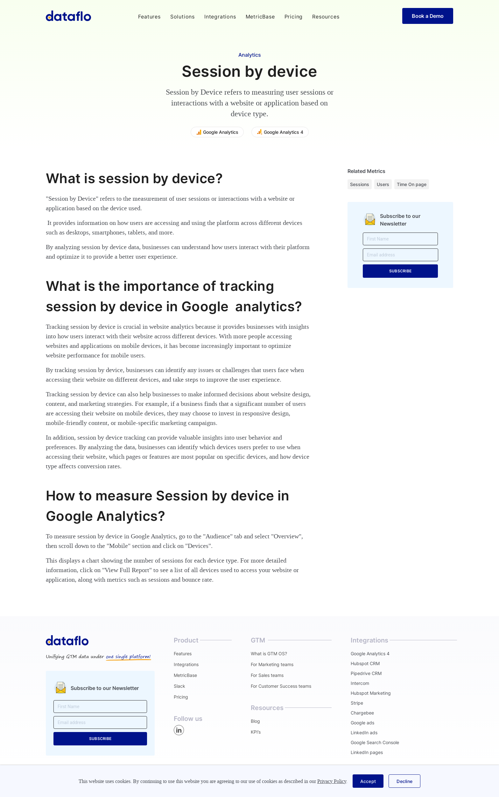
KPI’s (256, 732)
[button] (149, 16)
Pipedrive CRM (366, 673)
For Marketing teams (272, 664)
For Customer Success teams (281, 686)
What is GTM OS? (269, 653)
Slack (179, 686)
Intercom (360, 683)
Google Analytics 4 (370, 653)
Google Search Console (375, 742)
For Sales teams (267, 675)
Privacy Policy (331, 781)
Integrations (220, 16)
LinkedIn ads (364, 732)
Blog (255, 721)
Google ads (362, 722)
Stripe (357, 703)
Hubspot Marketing (371, 693)
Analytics (249, 55)
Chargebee (362, 712)
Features (183, 653)
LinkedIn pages (367, 752)
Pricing (294, 16)
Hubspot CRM (365, 663)
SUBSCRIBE (400, 271)
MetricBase (260, 16)
